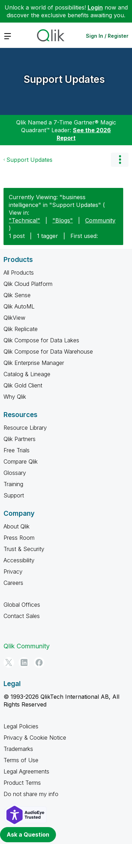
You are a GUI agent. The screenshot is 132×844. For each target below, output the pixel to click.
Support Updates (64, 79)
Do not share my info (31, 793)
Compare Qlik (21, 461)
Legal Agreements (26, 771)
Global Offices (22, 604)
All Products (19, 272)
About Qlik (17, 526)
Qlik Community (27, 646)
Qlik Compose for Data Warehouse (48, 351)
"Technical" (24, 220)
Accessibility (19, 560)
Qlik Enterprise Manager (34, 362)
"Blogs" (62, 220)
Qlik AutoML (19, 306)
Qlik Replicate (21, 328)
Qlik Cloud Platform (28, 283)
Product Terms (22, 782)
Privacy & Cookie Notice (35, 737)
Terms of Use (21, 760)
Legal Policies (21, 726)
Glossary (15, 472)
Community (100, 220)
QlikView (14, 317)
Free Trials (17, 450)
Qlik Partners (20, 438)
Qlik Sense (17, 295)
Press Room (19, 537)
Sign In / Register (107, 36)
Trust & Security (24, 548)
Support (14, 495)
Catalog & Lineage (27, 374)
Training (13, 484)
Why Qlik (15, 396)
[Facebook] (39, 662)
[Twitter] (9, 662)
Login (95, 7)
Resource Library (25, 427)
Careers (13, 582)
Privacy (13, 571)
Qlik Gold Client (23, 385)
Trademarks (18, 748)
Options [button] (119, 160)
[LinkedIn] (24, 662)
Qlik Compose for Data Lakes (41, 340)
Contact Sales (22, 615)
